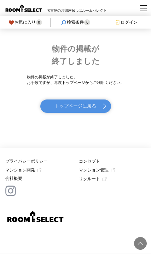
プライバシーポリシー (26, 161)
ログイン (126, 22)
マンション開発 (20, 170)
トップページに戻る (75, 106)
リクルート (89, 178)
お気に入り (25, 22)
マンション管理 (94, 170)
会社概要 (13, 178)
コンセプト (89, 161)
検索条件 (75, 22)
